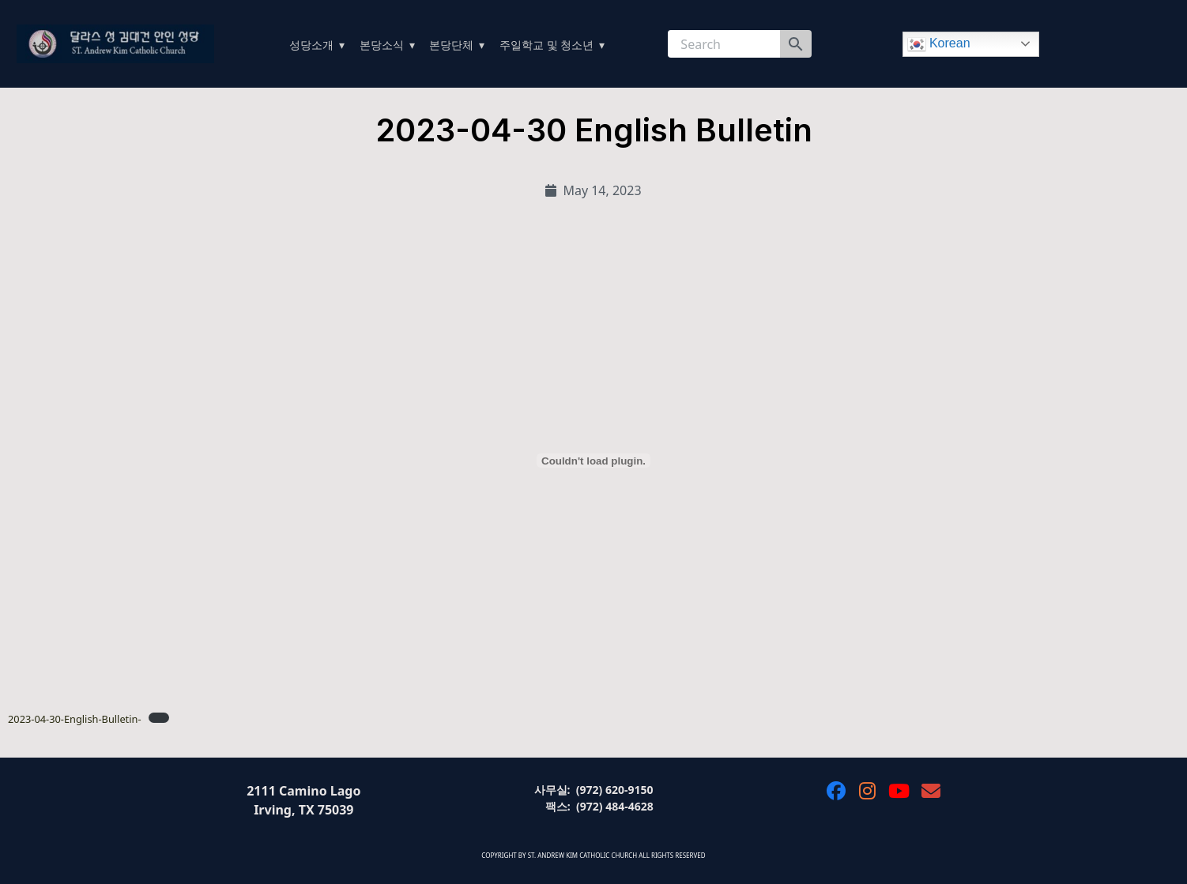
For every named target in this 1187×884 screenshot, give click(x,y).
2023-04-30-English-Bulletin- (74, 719)
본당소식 (382, 44)
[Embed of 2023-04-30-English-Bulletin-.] (593, 461)
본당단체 (451, 44)
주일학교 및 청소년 (546, 44)
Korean (938, 44)
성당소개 (311, 44)
